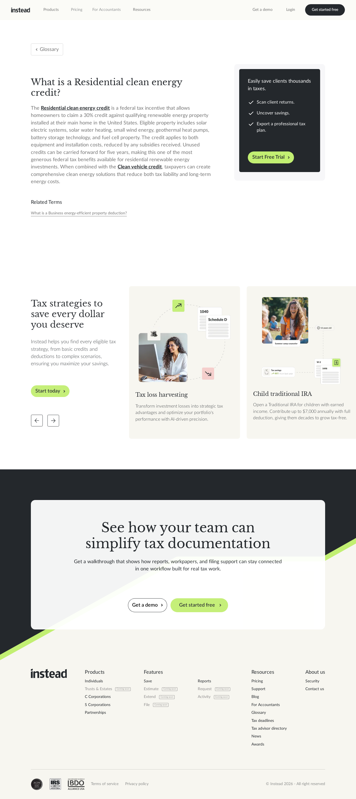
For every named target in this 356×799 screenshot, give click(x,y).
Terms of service (104, 784)
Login (290, 10)
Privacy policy (137, 784)
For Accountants (106, 10)
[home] (20, 10)
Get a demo (263, 10)
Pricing (76, 10)
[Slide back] (37, 421)
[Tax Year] (79, 213)
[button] (51, 10)
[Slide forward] (53, 421)
